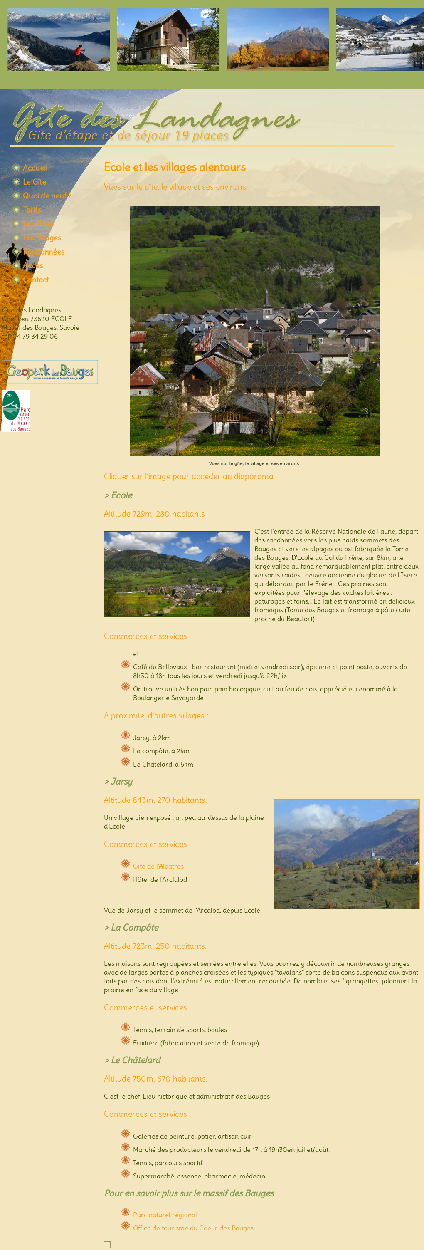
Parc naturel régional (165, 1214)
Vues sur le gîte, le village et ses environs (254, 463)
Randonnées (43, 252)
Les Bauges (42, 238)
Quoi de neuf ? (47, 195)
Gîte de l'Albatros (158, 866)
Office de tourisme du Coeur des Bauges (193, 1228)
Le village (38, 223)
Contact (36, 280)
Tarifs (32, 210)
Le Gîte (34, 182)
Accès (33, 265)
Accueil (35, 168)
